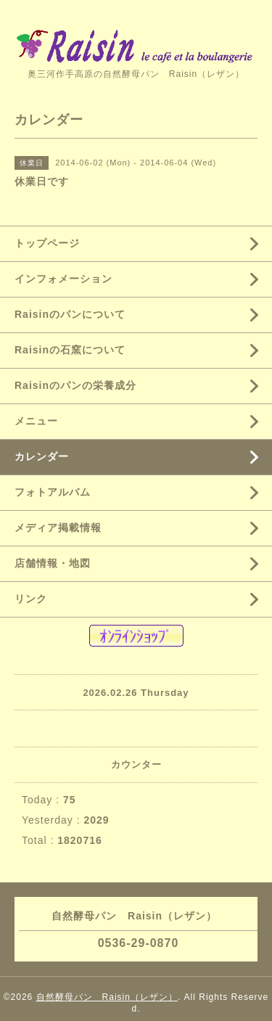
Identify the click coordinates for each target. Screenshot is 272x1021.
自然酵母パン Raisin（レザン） (107, 997)
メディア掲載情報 (58, 527)
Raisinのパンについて (70, 314)
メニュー (36, 421)
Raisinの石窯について (70, 350)
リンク (31, 598)
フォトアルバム (53, 492)
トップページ (47, 243)
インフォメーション (63, 278)
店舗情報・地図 (53, 563)
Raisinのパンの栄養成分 (75, 385)
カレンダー (42, 456)
